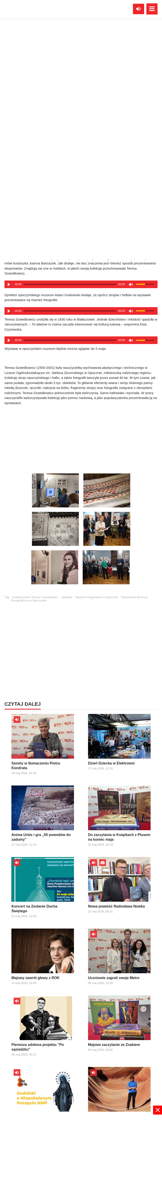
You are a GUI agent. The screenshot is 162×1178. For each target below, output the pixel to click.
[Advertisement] (81, 438)
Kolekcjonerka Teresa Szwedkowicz (35, 597)
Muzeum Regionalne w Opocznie (96, 597)
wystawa (66, 597)
